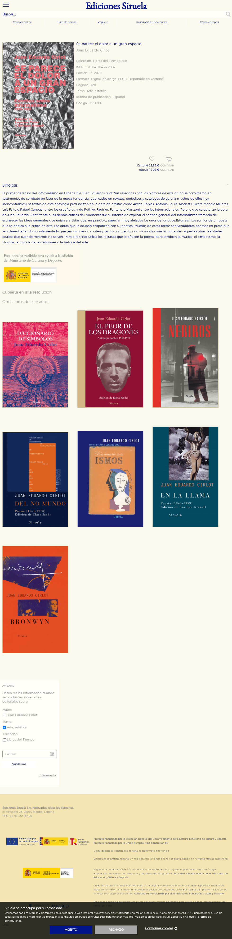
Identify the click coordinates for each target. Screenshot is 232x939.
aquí (102, 917)
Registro (103, 22)
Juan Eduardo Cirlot (92, 50)
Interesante (47, 775)
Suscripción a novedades (151, 22)
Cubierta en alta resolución (27, 292)
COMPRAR (167, 166)
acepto (71, 929)
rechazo (116, 929)
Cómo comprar (209, 22)
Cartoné (157, 79)
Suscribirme (19, 764)
